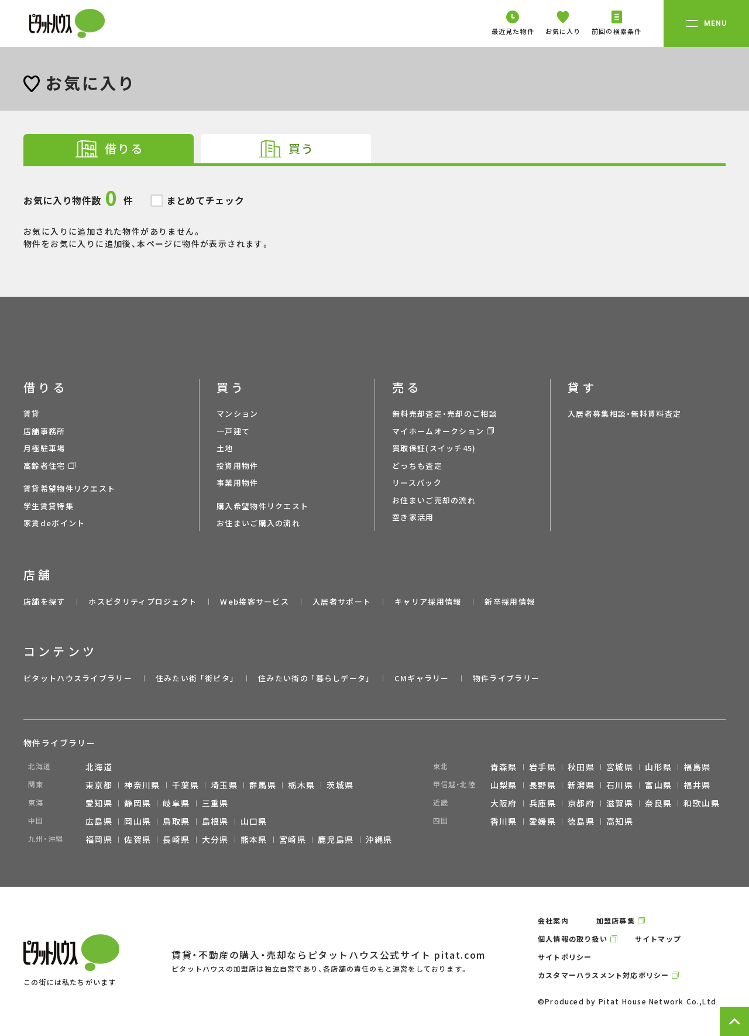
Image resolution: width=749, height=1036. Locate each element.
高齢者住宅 (44, 465)
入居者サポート (341, 601)
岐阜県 (176, 803)
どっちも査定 (417, 465)
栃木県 (301, 785)
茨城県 (340, 785)
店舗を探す (44, 601)
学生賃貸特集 (48, 506)
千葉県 (185, 785)
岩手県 (542, 767)
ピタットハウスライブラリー (77, 678)
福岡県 (98, 839)
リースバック (417, 482)
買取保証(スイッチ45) (434, 448)
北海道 (98, 767)
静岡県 (137, 803)
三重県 (215, 803)
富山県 (658, 785)
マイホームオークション (438, 431)
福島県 (696, 767)
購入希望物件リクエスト (262, 506)
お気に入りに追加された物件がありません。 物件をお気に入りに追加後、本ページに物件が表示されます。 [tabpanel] (374, 207)
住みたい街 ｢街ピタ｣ (195, 678)
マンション (238, 413)
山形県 (658, 767)
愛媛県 (542, 821)
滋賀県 (619, 803)
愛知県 (98, 803)
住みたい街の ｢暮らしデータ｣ (314, 678)
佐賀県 (137, 839)
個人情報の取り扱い (572, 939)
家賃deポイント (54, 523)
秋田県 (581, 767)
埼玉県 (224, 785)
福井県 (696, 785)
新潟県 (581, 785)
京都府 (581, 803)
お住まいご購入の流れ (258, 523)
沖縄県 (379, 839)
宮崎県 (292, 839)
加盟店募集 (615, 920)
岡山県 (137, 821)
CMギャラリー (421, 678)
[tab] (108, 148)
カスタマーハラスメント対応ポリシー (603, 975)
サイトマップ (658, 939)
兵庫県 (542, 803)
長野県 (542, 785)
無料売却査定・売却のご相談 (444, 413)
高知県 (619, 821)
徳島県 (581, 821)
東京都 (98, 785)
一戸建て (233, 431)
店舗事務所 (44, 431)
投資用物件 (238, 465)
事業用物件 (238, 482)
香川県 (503, 821)
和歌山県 (701, 803)
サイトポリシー (565, 957)
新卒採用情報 (510, 601)
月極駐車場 (44, 448)
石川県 (619, 785)
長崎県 (176, 839)
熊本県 (253, 839)
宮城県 (619, 767)
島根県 (215, 821)
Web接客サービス (254, 601)
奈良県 (658, 803)
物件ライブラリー (506, 678)
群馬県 (262, 785)
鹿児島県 (336, 839)
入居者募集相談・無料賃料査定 (624, 413)
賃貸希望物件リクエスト (69, 488)
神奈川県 (142, 785)
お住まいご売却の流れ (434, 500)
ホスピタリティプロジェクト (142, 601)
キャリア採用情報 (427, 601)
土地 (225, 448)
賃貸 (31, 413)
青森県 (503, 767)
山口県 (253, 821)
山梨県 (503, 785)
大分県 (215, 839)
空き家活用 (413, 517)
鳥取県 (176, 821)
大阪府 (503, 803)
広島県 (98, 821)
